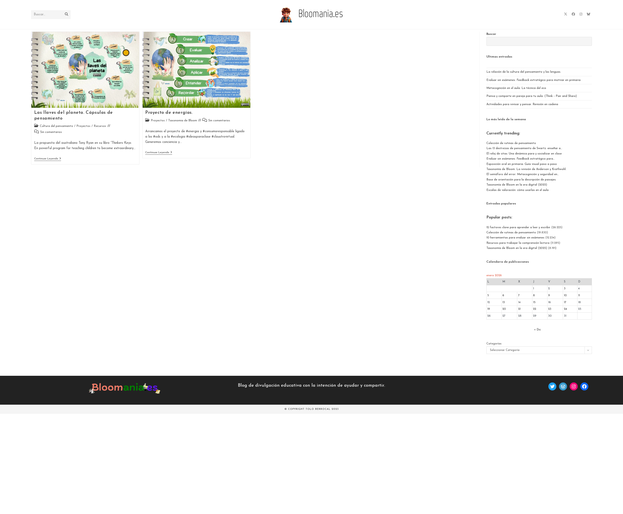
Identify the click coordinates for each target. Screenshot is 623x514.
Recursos (100, 126)
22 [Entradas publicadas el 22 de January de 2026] (534, 309)
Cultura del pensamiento (56, 126)
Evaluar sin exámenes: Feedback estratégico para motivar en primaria (533, 80)
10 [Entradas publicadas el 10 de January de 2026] (565, 295)
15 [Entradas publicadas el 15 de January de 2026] (534, 302)
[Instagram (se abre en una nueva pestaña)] (581, 14)
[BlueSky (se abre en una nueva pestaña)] (588, 14)
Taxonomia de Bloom (182, 120)
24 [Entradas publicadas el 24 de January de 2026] (565, 309)
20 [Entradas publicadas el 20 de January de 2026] (504, 309)
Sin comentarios (51, 132)
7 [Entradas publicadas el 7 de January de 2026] (518, 295)
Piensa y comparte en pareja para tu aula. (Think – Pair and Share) (531, 96)
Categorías (494, 343)
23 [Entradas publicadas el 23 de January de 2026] (549, 309)
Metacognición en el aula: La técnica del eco (516, 88)
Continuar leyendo (47, 159)
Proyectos (83, 126)
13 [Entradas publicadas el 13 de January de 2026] (503, 302)
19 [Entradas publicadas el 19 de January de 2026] (488, 309)
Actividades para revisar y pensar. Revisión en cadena (522, 104)
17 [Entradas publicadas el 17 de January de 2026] (565, 302)
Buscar (491, 34)
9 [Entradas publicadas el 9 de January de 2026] (549, 295)
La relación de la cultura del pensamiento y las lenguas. (523, 71)
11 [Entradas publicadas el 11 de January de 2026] (579, 295)
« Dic (537, 329)
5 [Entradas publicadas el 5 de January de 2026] (488, 295)
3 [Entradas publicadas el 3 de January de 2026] (564, 288)
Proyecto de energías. (169, 112)
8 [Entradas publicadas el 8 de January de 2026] (534, 295)
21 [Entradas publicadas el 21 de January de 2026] (519, 309)
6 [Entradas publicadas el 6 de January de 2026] (503, 295)
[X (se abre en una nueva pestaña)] (565, 14)
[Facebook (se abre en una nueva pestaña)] (573, 14)
